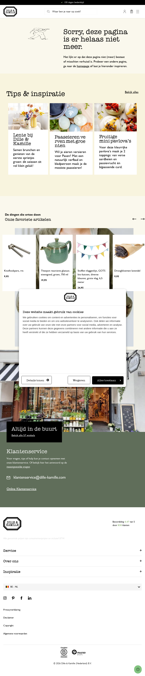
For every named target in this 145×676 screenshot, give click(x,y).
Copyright (8, 625)
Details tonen (38, 380)
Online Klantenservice (21, 489)
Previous (134, 219)
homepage (83, 66)
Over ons (10, 561)
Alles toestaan (109, 380)
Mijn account (125, 11)
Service (9, 551)
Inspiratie (11, 572)
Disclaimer (8, 617)
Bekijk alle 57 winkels (23, 435)
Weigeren (79, 380)
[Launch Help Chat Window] (138, 669)
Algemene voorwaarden (15, 633)
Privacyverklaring (11, 610)
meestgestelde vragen (18, 466)
